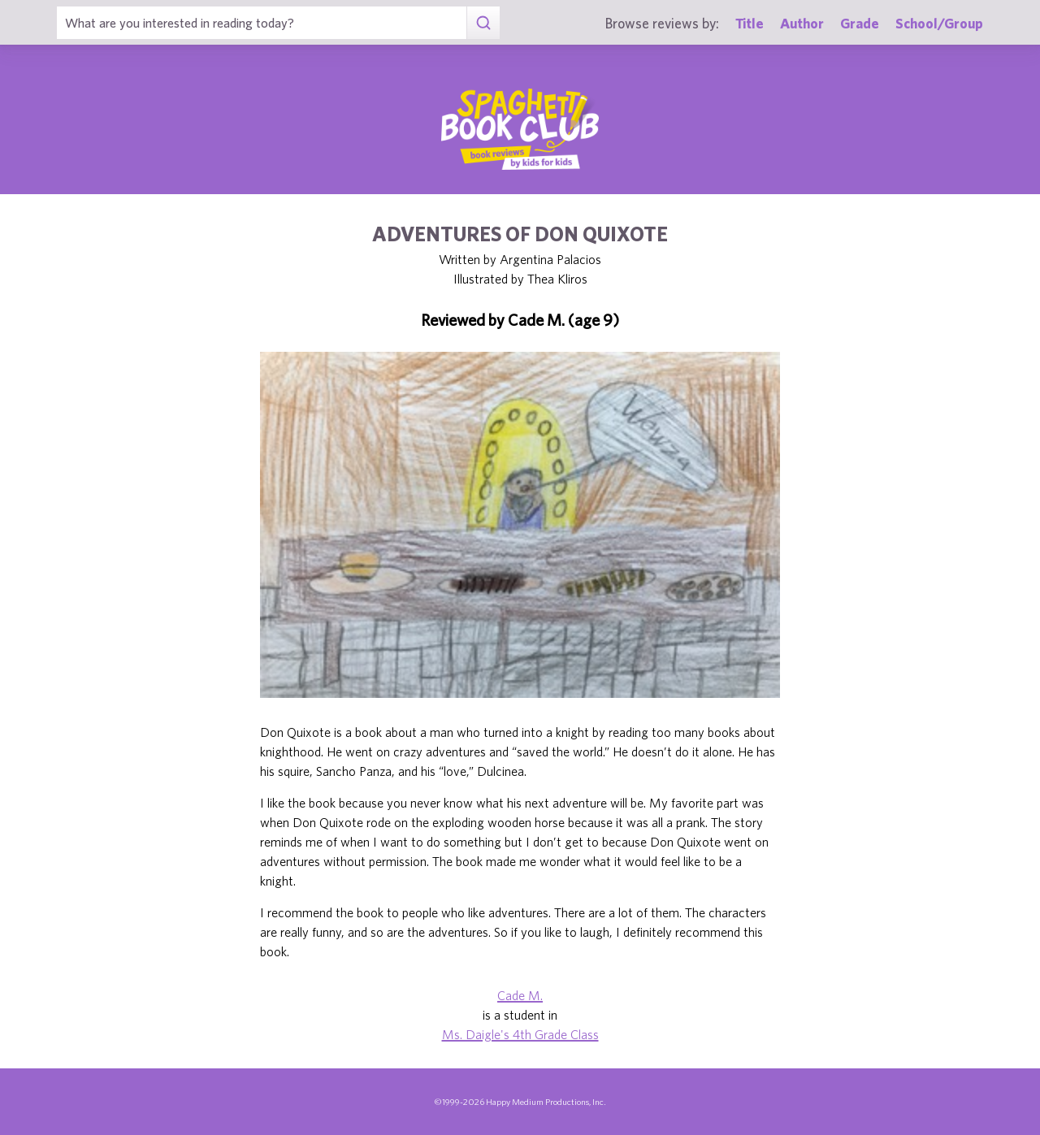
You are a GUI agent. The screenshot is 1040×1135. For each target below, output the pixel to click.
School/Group (939, 23)
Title (749, 23)
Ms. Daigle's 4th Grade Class (520, 1034)
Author (802, 23)
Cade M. (520, 995)
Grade (859, 23)
